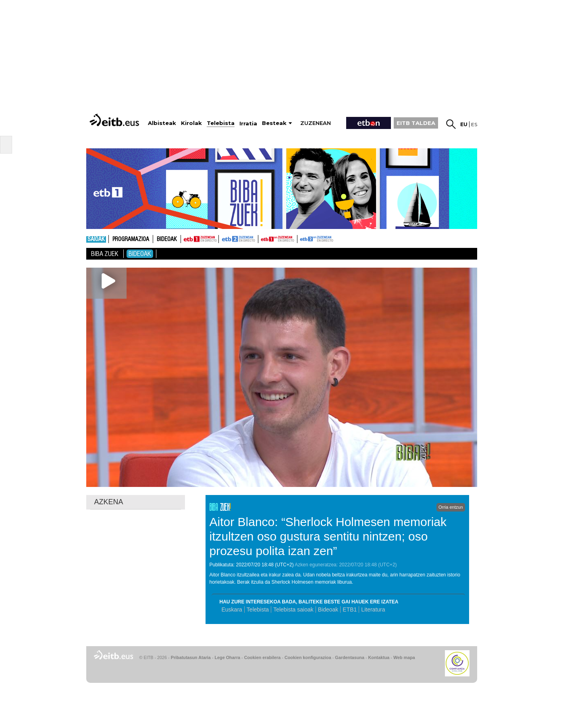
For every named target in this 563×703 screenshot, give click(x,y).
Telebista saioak (293, 609)
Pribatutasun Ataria (191, 657)
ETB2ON (301, 238)
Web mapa (404, 657)
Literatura (373, 609)
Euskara (232, 609)
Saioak (96, 239)
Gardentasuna (349, 657)
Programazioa (130, 239)
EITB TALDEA (416, 123)
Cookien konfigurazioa (308, 657)
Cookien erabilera (262, 657)
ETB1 (199, 239)
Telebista (258, 609)
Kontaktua (379, 657)
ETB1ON (262, 238)
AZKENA (108, 502)
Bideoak (167, 239)
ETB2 (239, 239)
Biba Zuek (104, 254)
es (474, 124)
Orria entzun (450, 507)
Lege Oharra (228, 657)
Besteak (274, 123)
